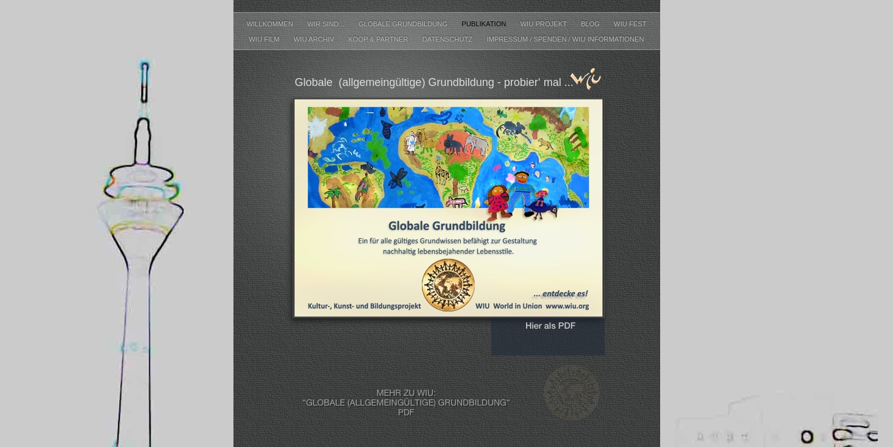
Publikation (484, 23)
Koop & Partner (379, 39)
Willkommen (270, 23)
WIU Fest (630, 23)
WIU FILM (265, 39)
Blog (591, 23)
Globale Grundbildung (403, 23)
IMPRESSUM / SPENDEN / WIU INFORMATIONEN (565, 39)
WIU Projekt (545, 23)
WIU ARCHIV (315, 39)
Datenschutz (448, 39)
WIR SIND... (326, 23)
